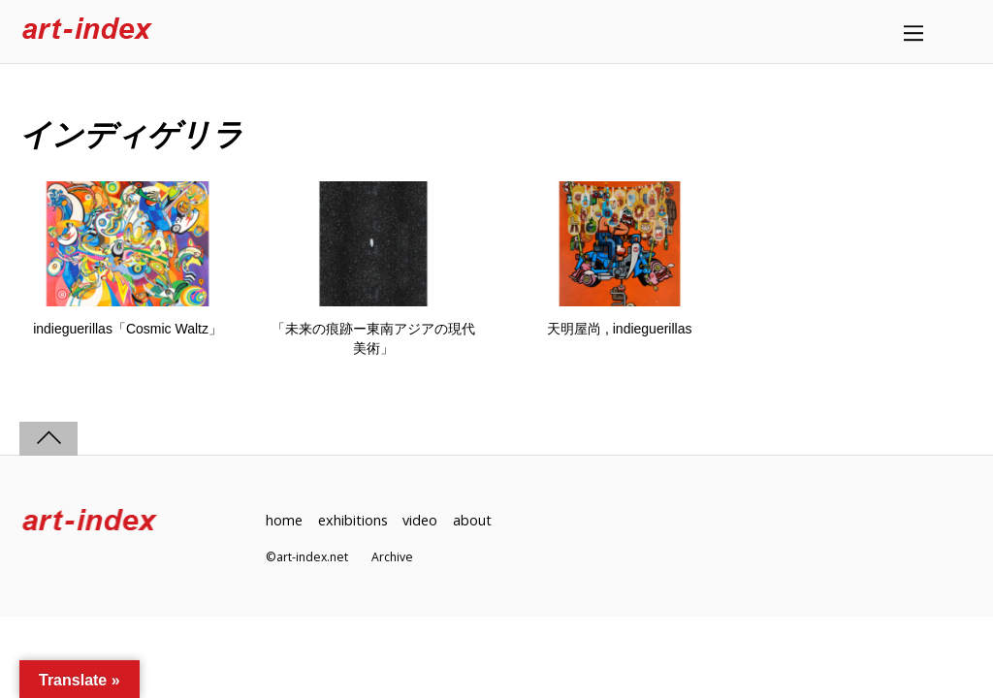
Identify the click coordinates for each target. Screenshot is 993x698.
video (419, 520)
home (284, 520)
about (472, 520)
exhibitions (353, 520)
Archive (392, 557)
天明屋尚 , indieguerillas (619, 328)
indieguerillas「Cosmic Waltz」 (127, 328)
